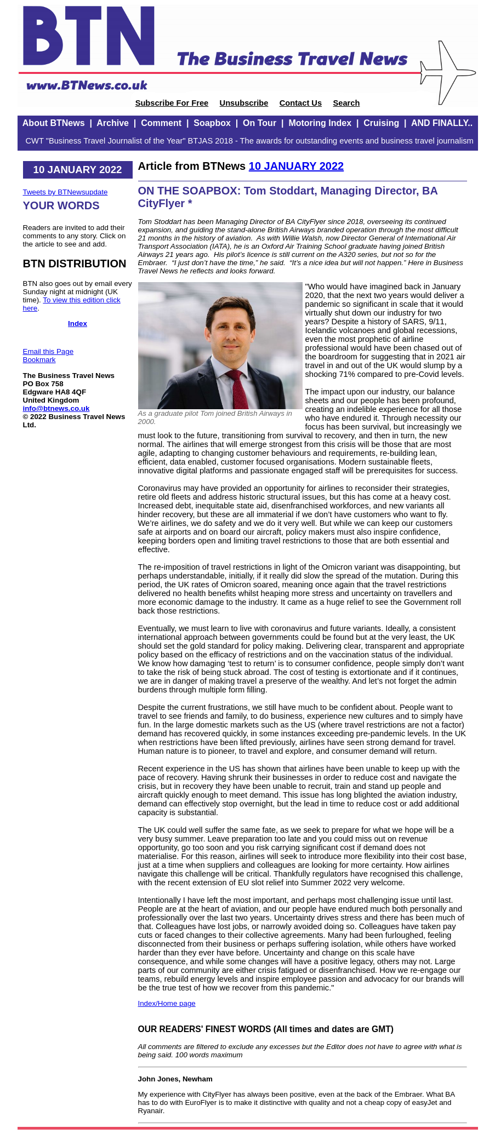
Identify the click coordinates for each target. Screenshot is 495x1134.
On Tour (259, 123)
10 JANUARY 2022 (296, 166)
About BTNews (53, 123)
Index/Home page (167, 1003)
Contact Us (301, 103)
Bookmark (39, 360)
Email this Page (48, 351)
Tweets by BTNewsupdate (65, 192)
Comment (161, 123)
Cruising (381, 123)
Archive (112, 123)
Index (77, 323)
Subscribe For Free (172, 103)
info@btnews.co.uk (56, 408)
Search (346, 103)
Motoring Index (319, 123)
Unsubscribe (244, 103)
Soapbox (212, 123)
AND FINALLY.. (442, 123)
